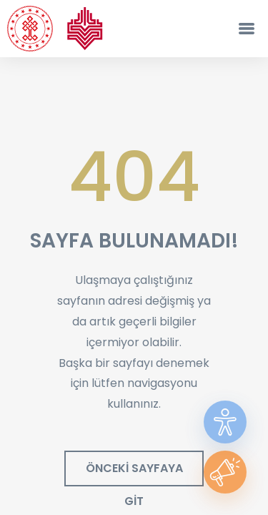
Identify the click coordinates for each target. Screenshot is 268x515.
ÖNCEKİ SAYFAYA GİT (134, 473)
